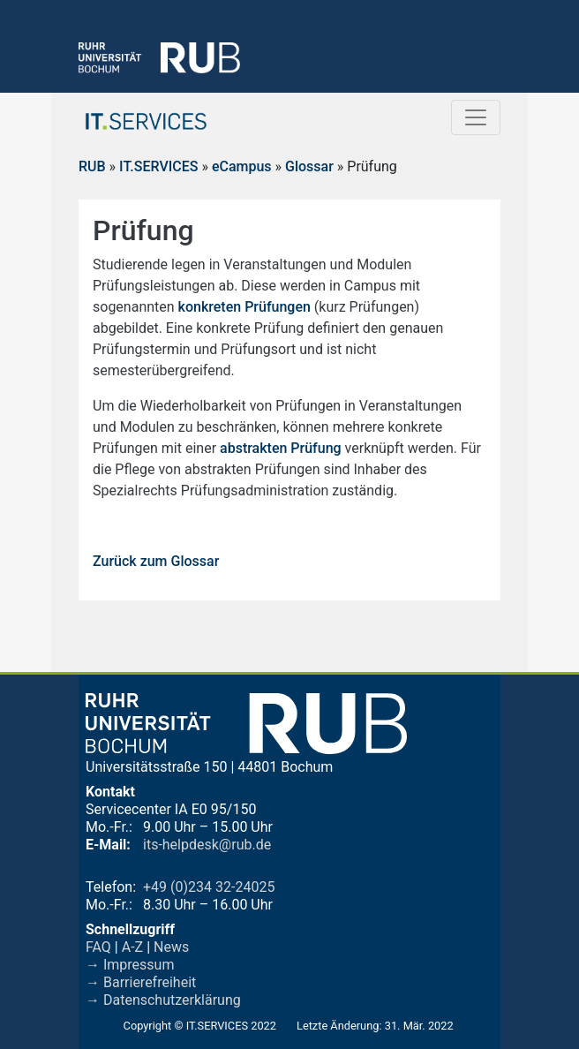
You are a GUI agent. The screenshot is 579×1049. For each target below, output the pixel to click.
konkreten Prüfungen (244, 306)
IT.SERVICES (158, 166)
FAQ (98, 947)
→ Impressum (130, 964)
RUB (92, 166)
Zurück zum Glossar (156, 561)
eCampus (242, 166)
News (171, 947)
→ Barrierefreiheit (141, 982)
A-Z (132, 947)
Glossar (309, 166)
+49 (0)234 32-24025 (208, 887)
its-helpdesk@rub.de (207, 844)
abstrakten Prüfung (281, 448)
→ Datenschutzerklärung (163, 1000)
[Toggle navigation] (475, 117)
